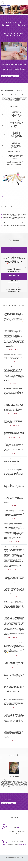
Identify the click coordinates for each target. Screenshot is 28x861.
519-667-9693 (22, 844)
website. (18, 827)
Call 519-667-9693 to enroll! (8, 803)
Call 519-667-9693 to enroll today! (10, 76)
